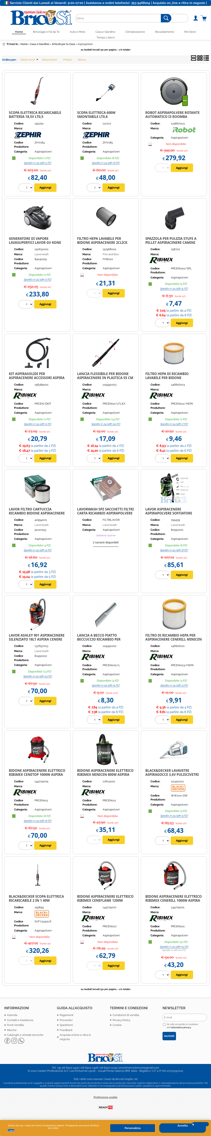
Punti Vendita (15, 1028)
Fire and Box (111, 257)
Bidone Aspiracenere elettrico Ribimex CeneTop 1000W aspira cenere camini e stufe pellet (37, 778)
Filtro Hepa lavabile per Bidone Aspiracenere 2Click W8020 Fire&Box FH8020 (102, 246)
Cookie (11, 1130)
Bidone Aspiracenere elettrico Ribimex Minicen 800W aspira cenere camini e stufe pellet (105, 778)
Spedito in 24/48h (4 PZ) (37, 553)
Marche (12, 1033)
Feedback (66, 1033)
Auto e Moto (75, 32)
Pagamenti (66, 1018)
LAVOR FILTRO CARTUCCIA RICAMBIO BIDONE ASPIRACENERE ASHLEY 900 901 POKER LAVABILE (37, 516)
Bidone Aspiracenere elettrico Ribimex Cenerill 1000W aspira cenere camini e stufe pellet (173, 904)
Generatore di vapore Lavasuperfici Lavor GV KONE (35, 244)
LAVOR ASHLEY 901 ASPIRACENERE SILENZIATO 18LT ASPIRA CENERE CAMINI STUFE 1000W (37, 642)
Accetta (182, 1125)
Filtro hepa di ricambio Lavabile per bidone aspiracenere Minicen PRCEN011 (166, 383)
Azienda (12, 1018)
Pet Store (198, 32)
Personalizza (133, 1128)
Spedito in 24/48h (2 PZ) (37, 282)
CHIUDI (200, 1124)
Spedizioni (66, 1028)
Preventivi (66, 1023)
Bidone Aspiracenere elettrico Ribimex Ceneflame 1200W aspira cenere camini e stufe (105, 904)
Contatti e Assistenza (20, 1023)
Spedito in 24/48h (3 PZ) (174, 688)
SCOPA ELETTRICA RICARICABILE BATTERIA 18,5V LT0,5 (35, 118)
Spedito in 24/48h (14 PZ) (105, 427)
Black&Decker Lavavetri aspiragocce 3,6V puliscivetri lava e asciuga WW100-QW (172, 778)
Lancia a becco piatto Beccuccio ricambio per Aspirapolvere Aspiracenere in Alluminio (105, 644)
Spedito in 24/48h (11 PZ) (174, 950)
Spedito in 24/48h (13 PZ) (37, 679)
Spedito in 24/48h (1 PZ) (37, 166)
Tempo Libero (106, 40)
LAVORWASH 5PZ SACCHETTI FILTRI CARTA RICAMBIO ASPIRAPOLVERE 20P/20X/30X (105, 516)
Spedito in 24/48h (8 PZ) (174, 553)
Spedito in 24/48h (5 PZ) (174, 292)
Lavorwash (42, 257)
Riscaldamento (169, 32)
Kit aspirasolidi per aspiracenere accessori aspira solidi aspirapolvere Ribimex (37, 381)
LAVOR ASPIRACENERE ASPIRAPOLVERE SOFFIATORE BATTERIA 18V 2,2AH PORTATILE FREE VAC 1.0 (170, 518)
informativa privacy (181, 1031)
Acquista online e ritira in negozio (75, 1040)
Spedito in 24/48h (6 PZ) (106, 166)
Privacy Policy (121, 1023)
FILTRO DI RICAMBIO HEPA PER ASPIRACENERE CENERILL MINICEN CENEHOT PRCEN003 (173, 642)
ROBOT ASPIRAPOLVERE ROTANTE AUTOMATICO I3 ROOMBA (172, 118)
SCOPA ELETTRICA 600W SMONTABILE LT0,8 (96, 118)
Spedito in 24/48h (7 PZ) (174, 427)
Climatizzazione (138, 32)
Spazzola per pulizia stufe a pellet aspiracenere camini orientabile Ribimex (170, 246)
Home (11, 32)
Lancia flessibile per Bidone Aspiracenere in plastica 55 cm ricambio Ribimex (105, 381)
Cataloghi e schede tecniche (25, 1038)
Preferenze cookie (105, 1100)
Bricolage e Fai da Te (41, 32)
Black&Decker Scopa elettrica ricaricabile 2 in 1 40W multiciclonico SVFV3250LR (36, 904)
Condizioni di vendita (126, 1018)
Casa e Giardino (105, 32)
